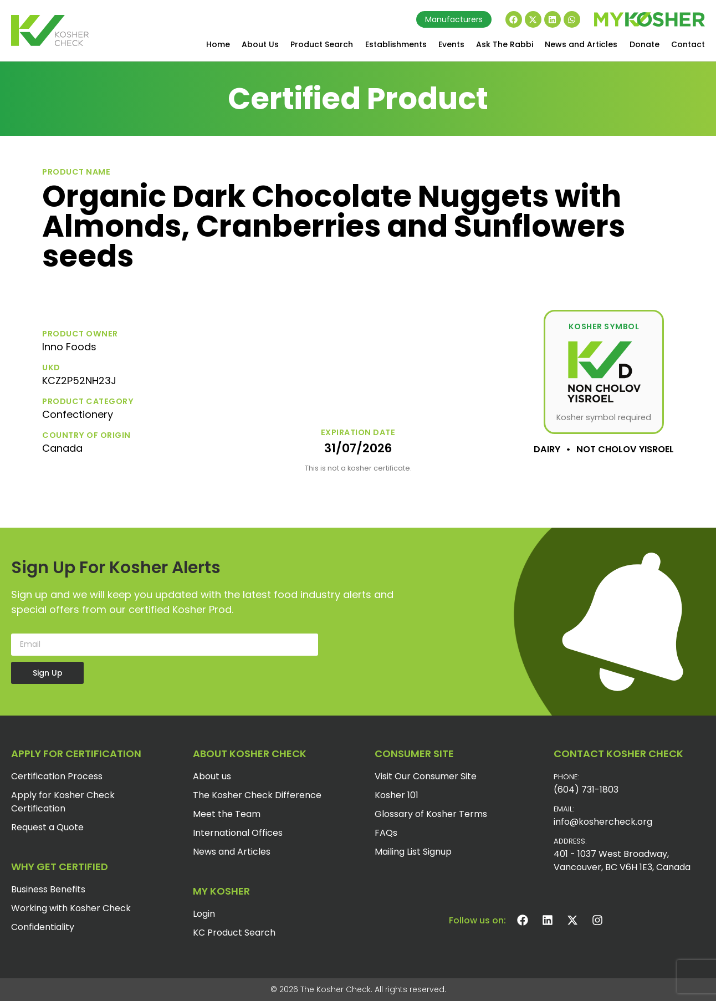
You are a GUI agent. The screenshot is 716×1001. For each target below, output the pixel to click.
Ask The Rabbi (504, 44)
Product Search (321, 44)
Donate (644, 44)
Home (218, 44)
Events (451, 44)
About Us (260, 44)
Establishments (396, 44)
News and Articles (581, 44)
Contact (688, 44)
